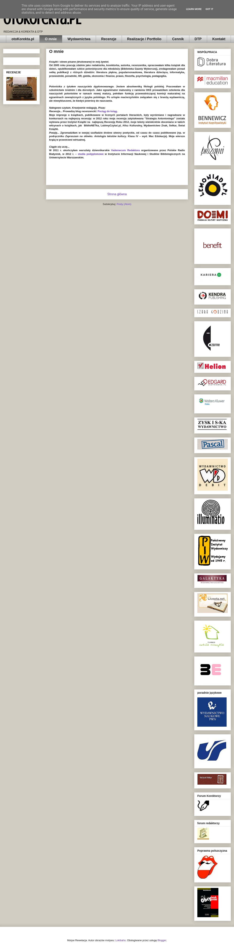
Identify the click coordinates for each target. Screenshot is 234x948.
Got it (209, 9)
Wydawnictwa (78, 39)
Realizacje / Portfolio (144, 39)
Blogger (162, 940)
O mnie (51, 39)
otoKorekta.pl (42, 19)
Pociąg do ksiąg (107, 111)
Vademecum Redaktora (125, 150)
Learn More (194, 9)
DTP (198, 39)
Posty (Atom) (124, 204)
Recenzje (108, 39)
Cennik (178, 39)
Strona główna (117, 194)
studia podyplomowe (91, 154)
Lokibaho (120, 940)
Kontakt (218, 39)
